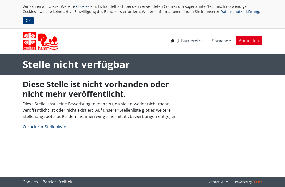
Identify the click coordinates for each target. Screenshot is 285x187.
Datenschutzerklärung (239, 11)
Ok (28, 20)
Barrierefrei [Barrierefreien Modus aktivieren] (192, 41)
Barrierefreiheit (57, 182)
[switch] (175, 41)
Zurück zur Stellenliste (44, 127)
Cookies (82, 6)
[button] (249, 40)
